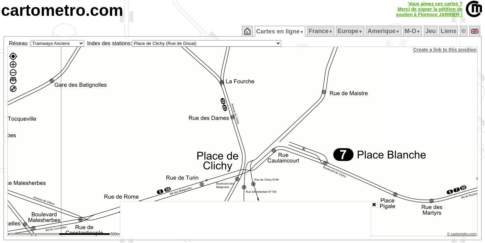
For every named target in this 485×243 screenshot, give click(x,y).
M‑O (413, 31)
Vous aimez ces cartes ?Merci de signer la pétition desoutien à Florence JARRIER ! (429, 9)
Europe (350, 31)
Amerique (384, 31)
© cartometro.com (462, 235)
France (321, 31)
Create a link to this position (445, 49)
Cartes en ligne (280, 31)
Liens (449, 31)
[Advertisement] (245, 219)
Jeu (431, 31)
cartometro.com (62, 10)
